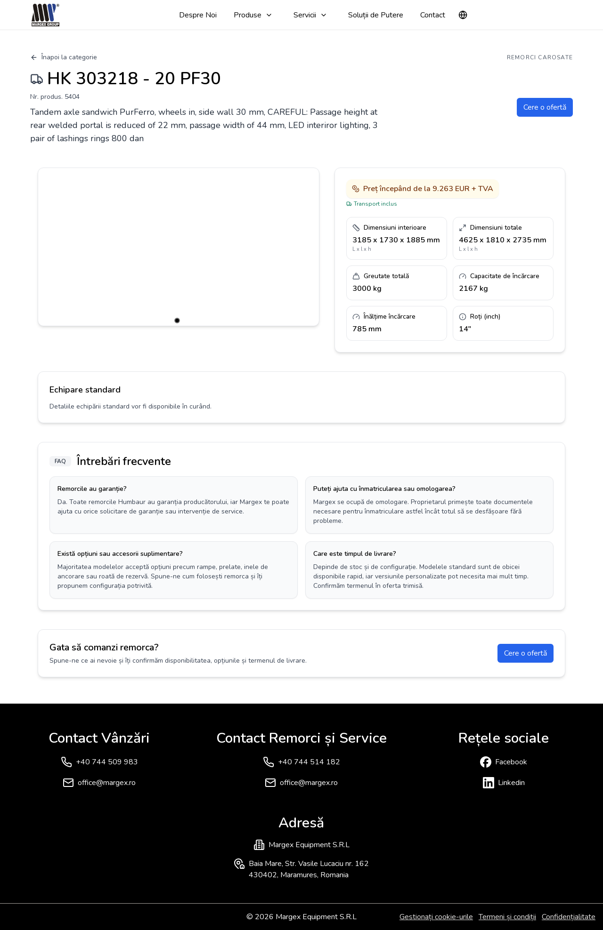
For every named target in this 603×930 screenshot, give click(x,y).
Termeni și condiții (507, 917)
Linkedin (511, 783)
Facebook (511, 762)
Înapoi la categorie (63, 57)
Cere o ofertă (544, 107)
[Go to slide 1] (177, 320)
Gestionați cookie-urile (436, 917)
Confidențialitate (568, 917)
